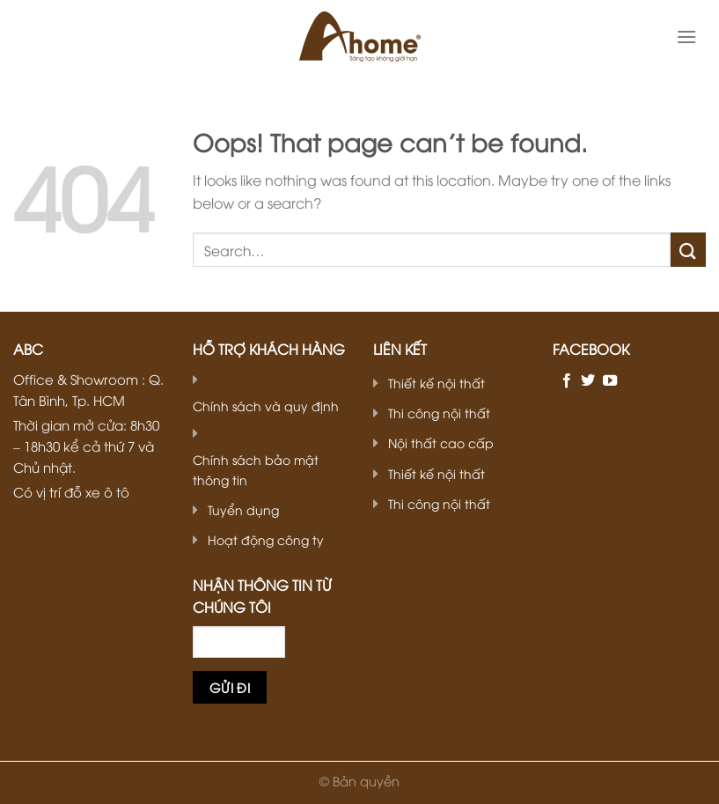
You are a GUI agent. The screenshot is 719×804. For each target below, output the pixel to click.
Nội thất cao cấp (441, 442)
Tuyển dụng (243, 509)
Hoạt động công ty (266, 539)
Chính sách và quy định (266, 405)
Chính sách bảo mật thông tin (256, 469)
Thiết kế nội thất (436, 382)
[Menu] (686, 36)
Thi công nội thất (439, 412)
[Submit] (688, 249)
